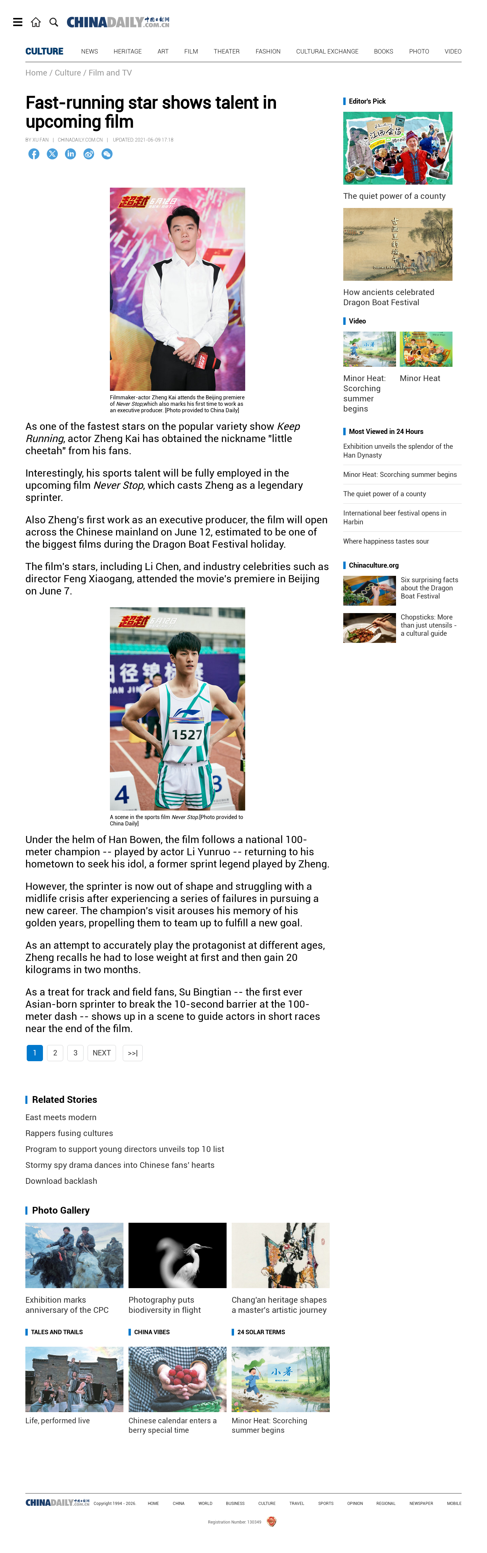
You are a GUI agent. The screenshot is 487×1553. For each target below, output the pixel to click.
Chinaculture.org (374, 565)
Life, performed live (57, 1420)
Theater (227, 51)
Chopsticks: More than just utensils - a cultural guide (429, 625)
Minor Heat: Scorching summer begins (400, 474)
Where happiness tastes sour (386, 541)
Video (453, 51)
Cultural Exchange (327, 51)
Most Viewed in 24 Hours (386, 431)
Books (383, 51)
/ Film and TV (107, 73)
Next (102, 1053)
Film (191, 51)
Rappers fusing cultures (69, 1133)
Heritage (128, 51)
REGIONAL (386, 1503)
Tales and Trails (57, 1332)
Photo (419, 51)
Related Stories (64, 1099)
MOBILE (454, 1503)
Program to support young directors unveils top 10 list (124, 1149)
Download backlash (61, 1181)
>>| (133, 1053)
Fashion (268, 51)
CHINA (179, 1503)
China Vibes (152, 1332)
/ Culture (65, 73)
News (89, 51)
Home (36, 73)
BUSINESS (235, 1503)
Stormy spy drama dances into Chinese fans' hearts (120, 1165)
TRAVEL (296, 1503)
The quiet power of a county (394, 196)
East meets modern (61, 1117)
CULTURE (44, 51)
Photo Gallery (61, 1210)
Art (163, 51)
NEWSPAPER (421, 1503)
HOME (153, 1503)
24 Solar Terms (261, 1332)
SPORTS (325, 1503)
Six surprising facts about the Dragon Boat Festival (429, 588)
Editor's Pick (367, 101)
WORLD (205, 1503)
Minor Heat (420, 378)
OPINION (355, 1503)
